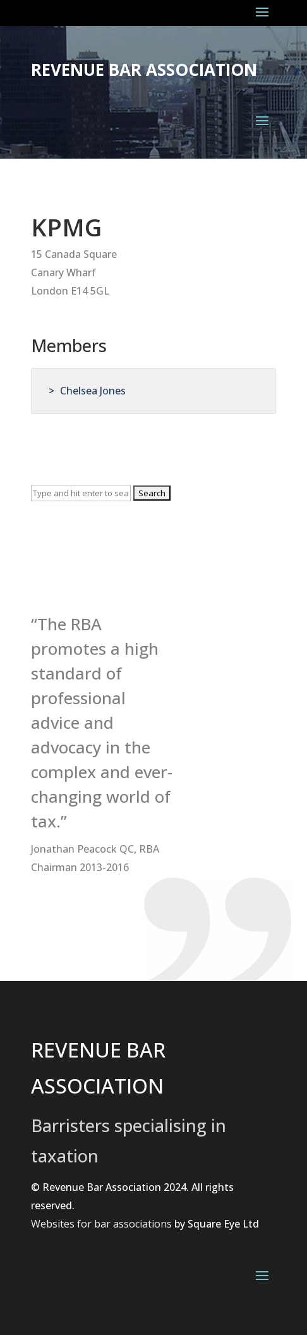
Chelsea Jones (93, 391)
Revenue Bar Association (144, 69)
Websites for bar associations (101, 1224)
